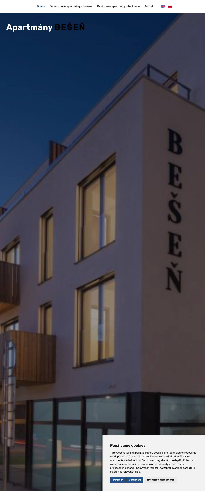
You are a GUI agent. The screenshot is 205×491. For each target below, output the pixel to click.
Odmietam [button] (135, 479)
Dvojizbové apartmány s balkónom (118, 6)
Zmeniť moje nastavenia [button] (160, 479)
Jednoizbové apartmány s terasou (71, 6)
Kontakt (149, 6)
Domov (41, 6)
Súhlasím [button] (118, 479)
